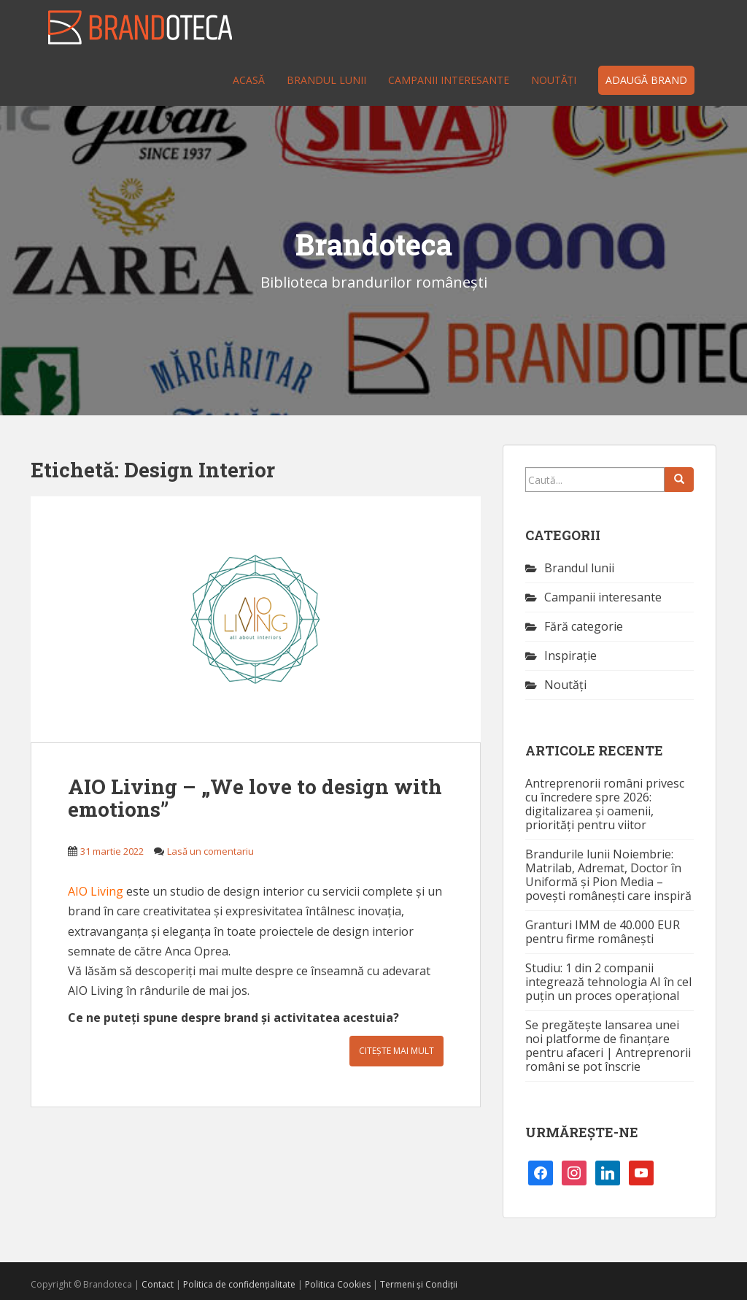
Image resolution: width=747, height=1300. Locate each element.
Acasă (249, 80)
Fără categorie (583, 626)
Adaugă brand (646, 80)
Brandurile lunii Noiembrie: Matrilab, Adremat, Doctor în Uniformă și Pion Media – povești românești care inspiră (608, 875)
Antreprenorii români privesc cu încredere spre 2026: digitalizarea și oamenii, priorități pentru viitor (604, 804)
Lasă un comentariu (210, 851)
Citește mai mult (396, 1051)
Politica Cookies (338, 1284)
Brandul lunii (326, 80)
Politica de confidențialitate (239, 1284)
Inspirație (570, 655)
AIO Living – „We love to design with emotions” (255, 798)
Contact (158, 1284)
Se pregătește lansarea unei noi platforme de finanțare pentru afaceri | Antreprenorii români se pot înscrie (608, 1045)
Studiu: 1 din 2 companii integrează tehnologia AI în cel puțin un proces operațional (608, 982)
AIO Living (95, 891)
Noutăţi (553, 80)
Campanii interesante (448, 80)
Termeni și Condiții (418, 1284)
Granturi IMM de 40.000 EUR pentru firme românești (602, 932)
